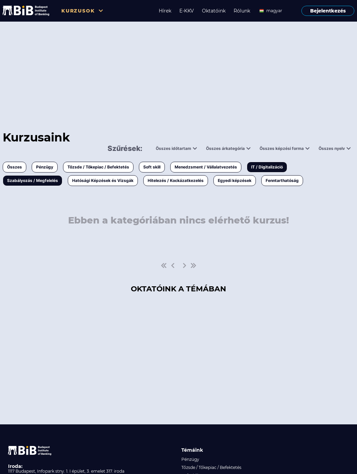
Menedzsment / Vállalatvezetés (206, 166)
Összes (14, 166)
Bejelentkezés (328, 11)
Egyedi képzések (234, 180)
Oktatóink (214, 11)
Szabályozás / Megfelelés (32, 180)
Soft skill (151, 166)
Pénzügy (44, 166)
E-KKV (186, 11)
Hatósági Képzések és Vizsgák (102, 180)
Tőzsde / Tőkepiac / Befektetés (98, 166)
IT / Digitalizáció (267, 166)
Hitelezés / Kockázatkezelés (176, 180)
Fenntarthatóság (282, 180)
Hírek (165, 11)
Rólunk (242, 11)
